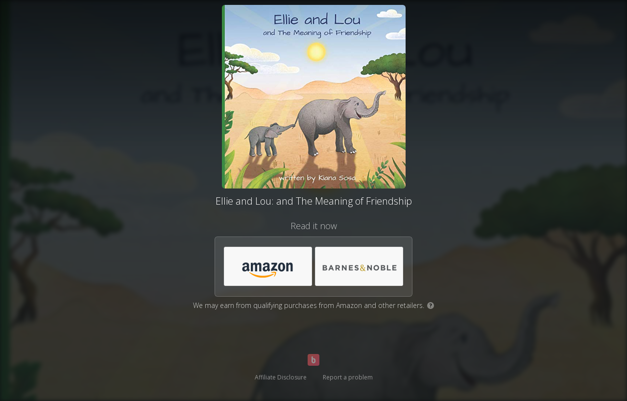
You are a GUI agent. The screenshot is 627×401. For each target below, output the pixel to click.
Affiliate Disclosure (281, 377)
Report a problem (348, 377)
